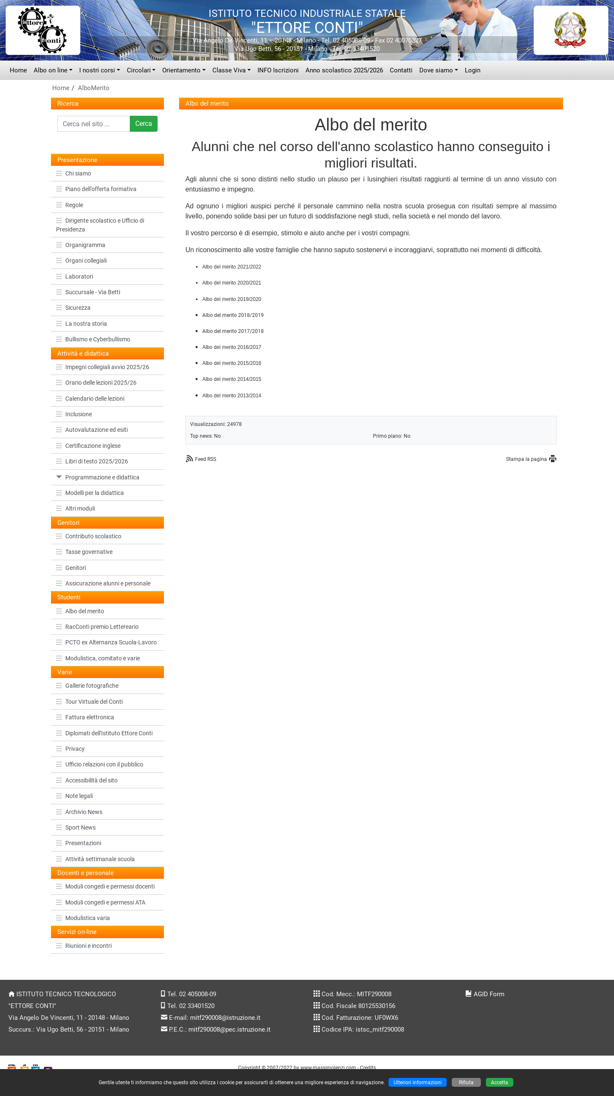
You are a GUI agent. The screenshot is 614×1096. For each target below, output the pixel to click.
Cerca (143, 124)
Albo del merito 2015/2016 (231, 363)
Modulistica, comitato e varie (98, 658)
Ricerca (67, 103)
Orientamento (181, 70)
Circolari (139, 70)
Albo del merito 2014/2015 (231, 379)
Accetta (499, 1082)
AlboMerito (94, 88)
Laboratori (74, 276)
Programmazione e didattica (97, 477)
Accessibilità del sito (87, 780)
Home (18, 70)
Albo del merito (80, 611)
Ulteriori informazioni (418, 1082)
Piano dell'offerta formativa (96, 189)
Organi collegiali (81, 260)
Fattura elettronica (85, 717)
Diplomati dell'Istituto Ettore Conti (104, 733)
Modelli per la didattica (90, 492)
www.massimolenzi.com (328, 1067)
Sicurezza (73, 307)
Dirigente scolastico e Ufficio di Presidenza (100, 224)
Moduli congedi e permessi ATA (100, 902)
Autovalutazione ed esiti (92, 429)
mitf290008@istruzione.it (225, 1018)
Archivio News (79, 812)
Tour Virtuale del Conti (89, 701)
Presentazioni (78, 843)
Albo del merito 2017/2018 (233, 331)
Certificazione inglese (88, 445)
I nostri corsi (97, 70)
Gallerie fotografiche (87, 685)
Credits (368, 1067)
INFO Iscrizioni (278, 70)
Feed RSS (205, 459)
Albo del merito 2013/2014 (231, 396)
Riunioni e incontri (84, 945)
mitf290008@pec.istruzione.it (229, 1029)
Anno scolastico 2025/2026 (344, 70)
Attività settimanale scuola (95, 859)
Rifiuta (466, 1082)
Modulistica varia (83, 918)
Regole (69, 205)
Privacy (70, 748)
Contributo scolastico (88, 536)
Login (472, 70)
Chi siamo (73, 173)
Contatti (401, 70)
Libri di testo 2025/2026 (92, 461)
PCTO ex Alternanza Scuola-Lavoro (106, 642)
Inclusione (74, 414)
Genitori (71, 567)
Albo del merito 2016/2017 (231, 347)
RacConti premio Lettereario (97, 626)
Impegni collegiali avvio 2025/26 (102, 367)
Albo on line (50, 70)
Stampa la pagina (526, 459)
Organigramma (80, 245)
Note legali (74, 796)
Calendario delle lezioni (90, 398)
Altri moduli (75, 508)
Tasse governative (84, 551)
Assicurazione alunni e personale (103, 583)
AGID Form (489, 994)
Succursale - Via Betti (88, 292)
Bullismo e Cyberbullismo (93, 339)
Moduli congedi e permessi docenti (105, 886)
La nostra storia (81, 323)
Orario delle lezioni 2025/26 (96, 382)
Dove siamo (436, 70)
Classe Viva (229, 70)
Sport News (76, 827)
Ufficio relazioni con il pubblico (99, 764)
